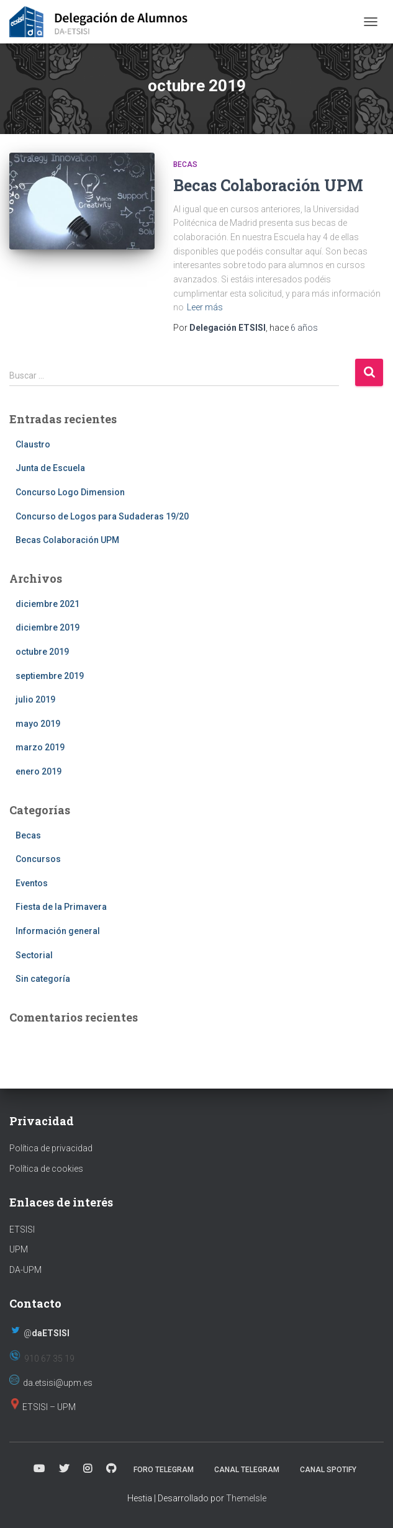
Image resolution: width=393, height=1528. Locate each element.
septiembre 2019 (50, 676)
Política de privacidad (51, 1148)
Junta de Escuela (50, 468)
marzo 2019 (40, 747)
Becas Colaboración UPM (268, 185)
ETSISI (22, 1229)
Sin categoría (43, 979)
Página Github (111, 1469)
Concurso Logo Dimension (70, 492)
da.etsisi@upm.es (58, 1383)
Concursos (38, 859)
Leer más (205, 307)
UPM (18, 1249)
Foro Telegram (163, 1469)
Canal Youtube (39, 1469)
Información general (58, 931)
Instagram (87, 1469)
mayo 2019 (38, 724)
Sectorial (34, 955)
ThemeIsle (246, 1498)
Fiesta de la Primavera (61, 907)
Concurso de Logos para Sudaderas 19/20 (102, 516)
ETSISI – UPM (49, 1407)
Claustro (33, 444)
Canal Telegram (246, 1469)
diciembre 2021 (47, 604)
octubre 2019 (42, 652)
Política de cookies (46, 1169)
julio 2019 (35, 699)
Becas (185, 164)
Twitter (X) (64, 1469)
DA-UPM (25, 1270)
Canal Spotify (328, 1469)
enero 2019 (38, 771)
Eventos (32, 883)
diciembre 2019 (47, 627)
